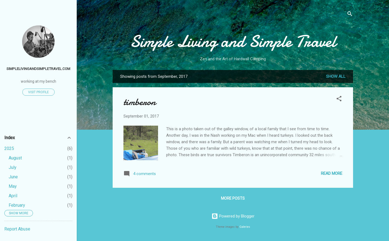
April (13, 195)
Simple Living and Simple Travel (233, 41)
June (13, 176)
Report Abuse (17, 229)
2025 (9, 148)
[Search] (350, 14)
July (12, 167)
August (15, 157)
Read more (331, 173)
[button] (339, 99)
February (17, 205)
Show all (336, 76)
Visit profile (38, 92)
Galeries (244, 227)
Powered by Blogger (233, 216)
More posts (233, 198)
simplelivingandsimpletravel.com (38, 68)
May (13, 186)
